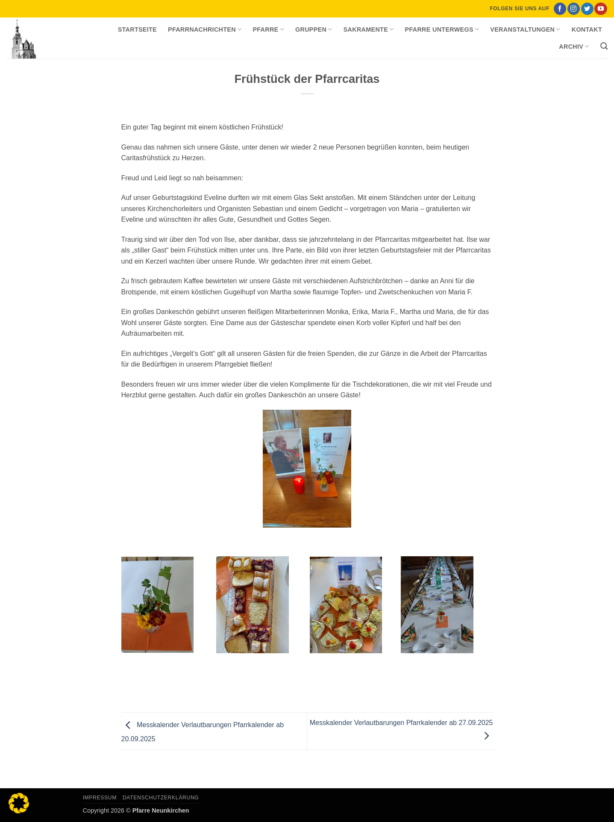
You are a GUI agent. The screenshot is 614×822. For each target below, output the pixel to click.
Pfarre (268, 29)
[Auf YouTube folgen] (600, 9)
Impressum (100, 798)
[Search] (604, 46)
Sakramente (369, 29)
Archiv (574, 46)
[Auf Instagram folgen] (573, 9)
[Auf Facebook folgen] (560, 9)
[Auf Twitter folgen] (587, 9)
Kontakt (587, 29)
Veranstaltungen (525, 29)
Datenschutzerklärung (161, 798)
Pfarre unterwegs (442, 29)
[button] (19, 803)
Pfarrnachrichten (204, 29)
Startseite (137, 29)
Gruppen (313, 29)
